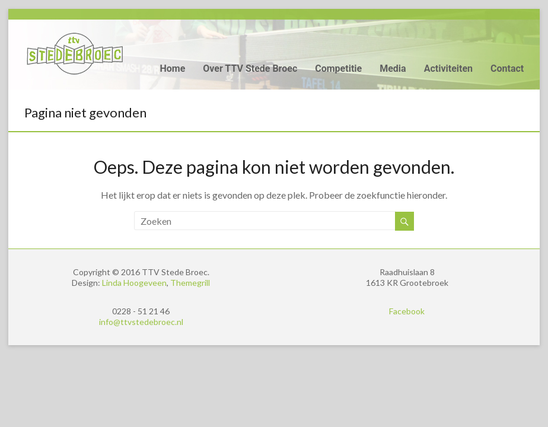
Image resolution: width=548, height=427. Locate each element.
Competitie (338, 68)
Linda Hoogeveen (134, 283)
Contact (507, 68)
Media (393, 68)
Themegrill (190, 283)
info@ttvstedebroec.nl (141, 322)
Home (172, 68)
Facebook (407, 311)
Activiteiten (448, 68)
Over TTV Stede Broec (250, 68)
